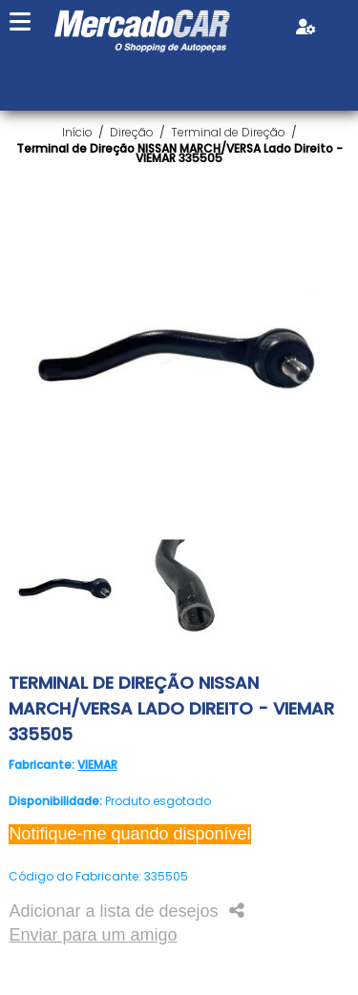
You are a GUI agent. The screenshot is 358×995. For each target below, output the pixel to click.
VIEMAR (97, 765)
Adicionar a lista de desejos (113, 911)
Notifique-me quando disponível (129, 833)
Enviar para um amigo (93, 934)
